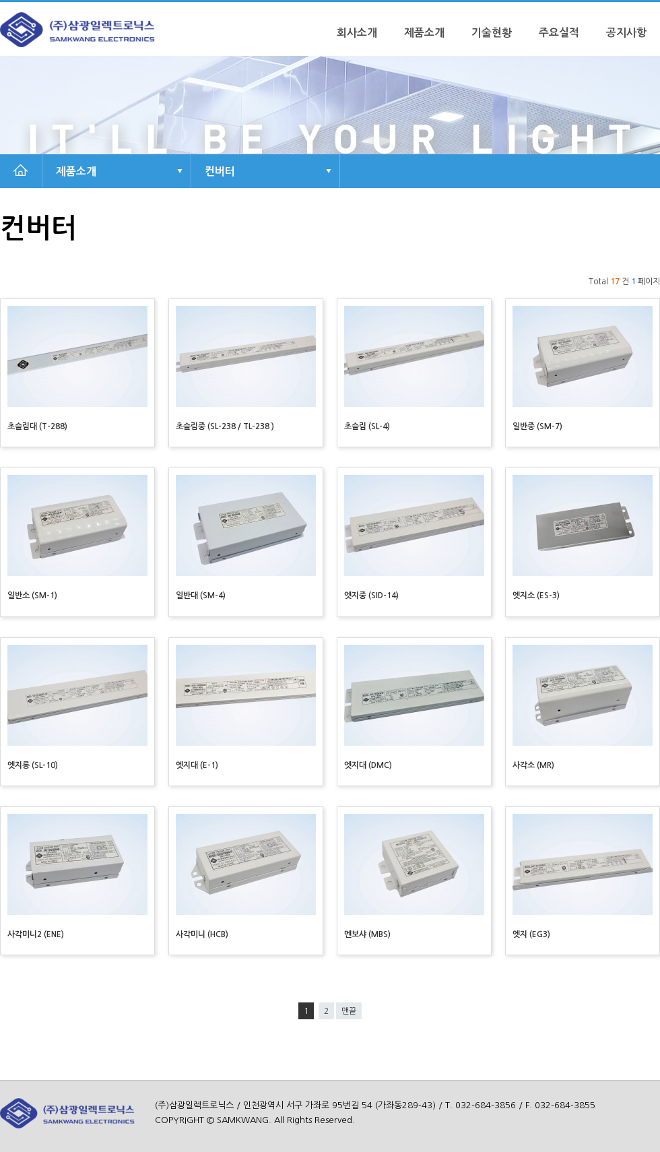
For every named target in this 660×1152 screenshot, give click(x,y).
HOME (20, 171)
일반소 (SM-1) (32, 595)
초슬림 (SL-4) (367, 426)
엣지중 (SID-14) (371, 595)
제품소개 (424, 33)
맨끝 (348, 1011)
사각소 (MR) (533, 765)
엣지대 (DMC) (368, 765)
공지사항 (626, 33)
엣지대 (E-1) (197, 765)
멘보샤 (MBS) (367, 934)
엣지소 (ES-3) (536, 595)
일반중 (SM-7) (537, 426)
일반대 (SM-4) (201, 595)
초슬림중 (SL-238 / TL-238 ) (225, 426)
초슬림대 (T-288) (37, 426)
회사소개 (357, 33)
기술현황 (491, 33)
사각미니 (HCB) (202, 934)
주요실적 (559, 33)
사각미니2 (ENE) (35, 934)
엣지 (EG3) (531, 934)
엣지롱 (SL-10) (32, 765)
